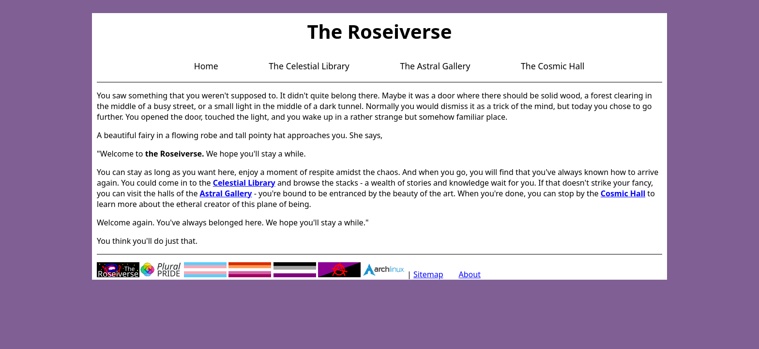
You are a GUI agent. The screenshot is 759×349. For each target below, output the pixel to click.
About (470, 274)
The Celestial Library (309, 66)
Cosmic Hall (623, 193)
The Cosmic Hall (552, 66)
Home (206, 66)
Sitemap (428, 274)
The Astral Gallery (435, 66)
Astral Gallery (226, 193)
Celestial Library (244, 182)
